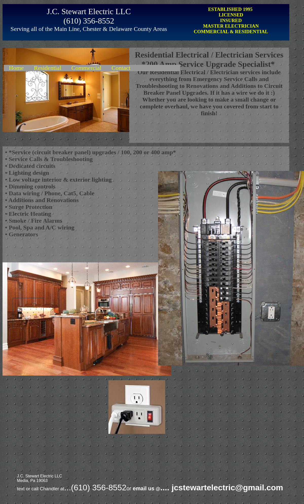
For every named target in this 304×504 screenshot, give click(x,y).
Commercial (86, 68)
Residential (47, 68)
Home (16, 68)
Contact (120, 68)
